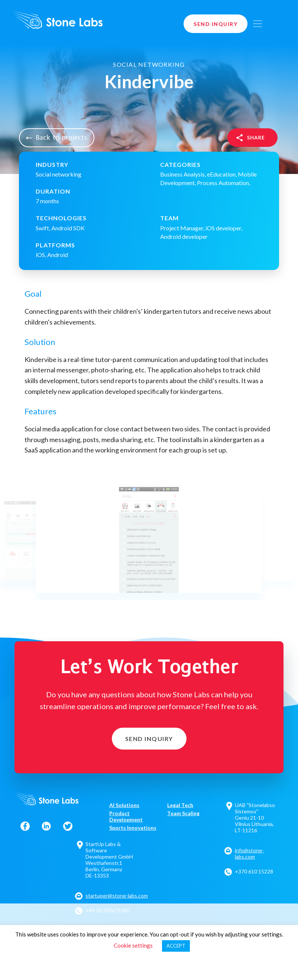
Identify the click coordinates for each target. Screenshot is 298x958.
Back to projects (56, 138)
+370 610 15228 (254, 871)
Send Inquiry (215, 24)
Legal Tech (180, 805)
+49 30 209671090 (107, 910)
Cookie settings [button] (133, 945)
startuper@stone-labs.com (116, 895)
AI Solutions (124, 805)
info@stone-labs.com (249, 853)
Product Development (126, 816)
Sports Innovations (132, 827)
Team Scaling (183, 813)
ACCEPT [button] (175, 946)
